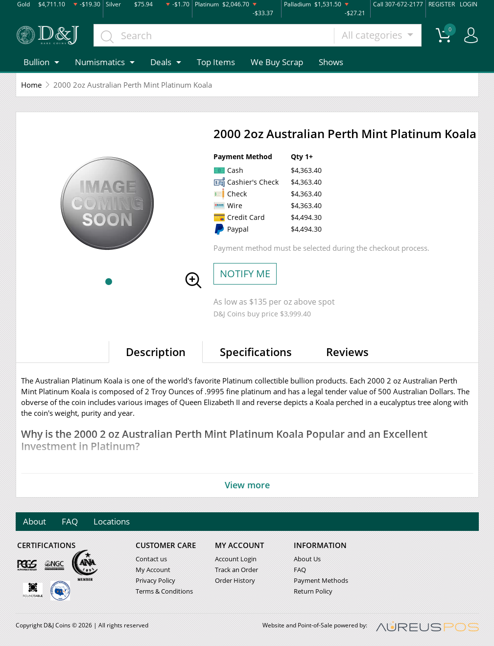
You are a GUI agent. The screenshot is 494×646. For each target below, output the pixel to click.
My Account (153, 569)
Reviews (347, 351)
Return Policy (313, 591)
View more (247, 485)
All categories (373, 35)
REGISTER (441, 4)
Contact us (151, 558)
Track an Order (236, 569)
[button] (109, 281)
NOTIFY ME (245, 273)
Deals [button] (160, 62)
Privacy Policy (155, 580)
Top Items (216, 62)
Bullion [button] (36, 62)
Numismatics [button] (100, 62)
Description (156, 351)
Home (31, 85)
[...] (214, 35)
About (35, 521)
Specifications (256, 351)
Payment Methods (321, 580)
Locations (112, 521)
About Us (307, 558)
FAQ (70, 521)
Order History (235, 580)
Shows (331, 62)
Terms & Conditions (164, 591)
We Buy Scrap (277, 62)
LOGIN (468, 4)
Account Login (236, 558)
